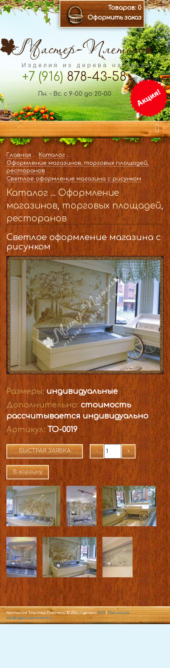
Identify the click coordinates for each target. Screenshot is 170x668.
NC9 (101, 613)
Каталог (52, 155)
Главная (18, 155)
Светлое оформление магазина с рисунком (73, 179)
